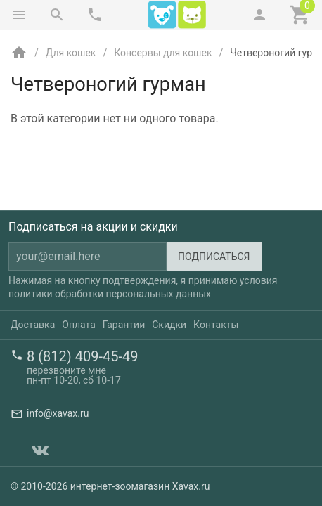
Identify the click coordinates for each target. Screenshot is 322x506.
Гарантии (124, 324)
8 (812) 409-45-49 (82, 356)
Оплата (79, 324)
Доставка (33, 324)
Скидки (169, 324)
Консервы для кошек (163, 52)
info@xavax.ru (58, 413)
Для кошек (71, 52)
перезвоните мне (66, 370)
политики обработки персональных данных (109, 293)
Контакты (215, 324)
